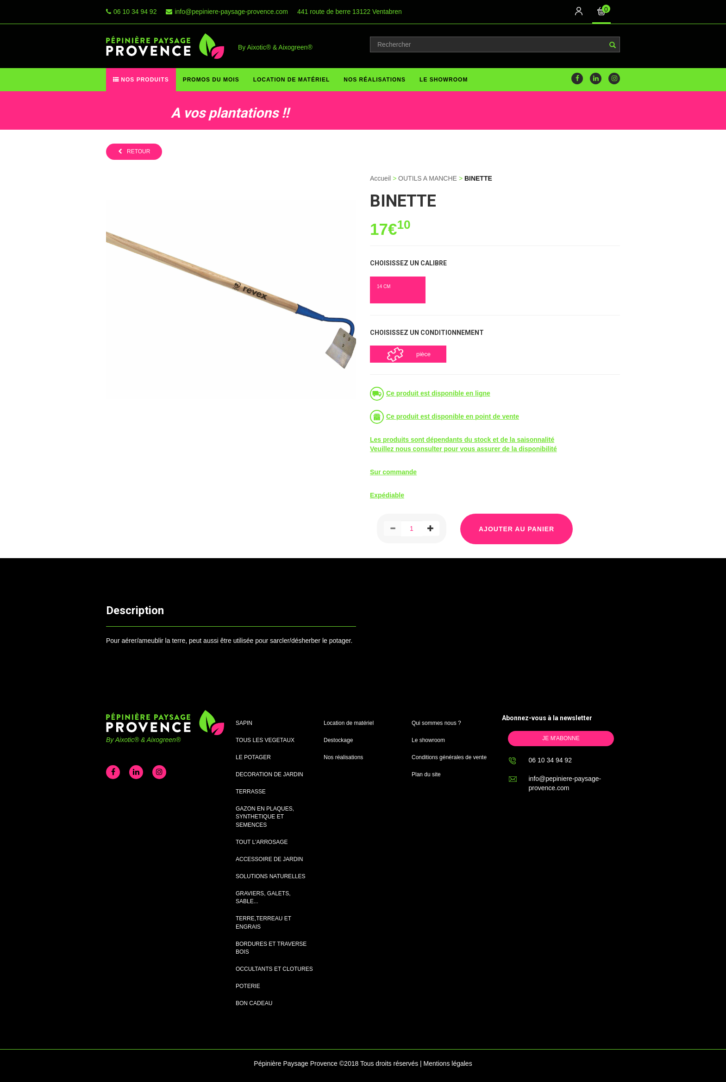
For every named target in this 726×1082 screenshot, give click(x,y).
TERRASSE (251, 791)
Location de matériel (291, 79)
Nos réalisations (375, 79)
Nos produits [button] (144, 79)
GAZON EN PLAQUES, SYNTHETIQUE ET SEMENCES (265, 816)
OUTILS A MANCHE (427, 178)
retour (138, 151)
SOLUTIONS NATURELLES (270, 876)
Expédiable (387, 495)
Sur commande (393, 472)
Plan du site (426, 774)
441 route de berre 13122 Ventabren (349, 11)
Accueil (380, 178)
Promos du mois (211, 79)
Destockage (338, 740)
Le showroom (443, 79)
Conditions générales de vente (449, 757)
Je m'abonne (560, 738)
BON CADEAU (254, 1003)
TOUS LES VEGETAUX (265, 740)
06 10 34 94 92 (134, 11)
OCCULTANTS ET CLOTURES (274, 969)
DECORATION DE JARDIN (269, 774)
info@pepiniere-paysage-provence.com (231, 11)
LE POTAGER (253, 757)
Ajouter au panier (516, 529)
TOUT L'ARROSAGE (262, 842)
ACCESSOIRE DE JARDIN (269, 859)
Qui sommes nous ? (436, 723)
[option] (169, 110)
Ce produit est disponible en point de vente (452, 416)
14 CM (383, 286)
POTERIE (248, 986)
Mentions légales (448, 1063)
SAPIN (244, 723)
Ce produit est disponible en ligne (438, 393)
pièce (423, 354)
